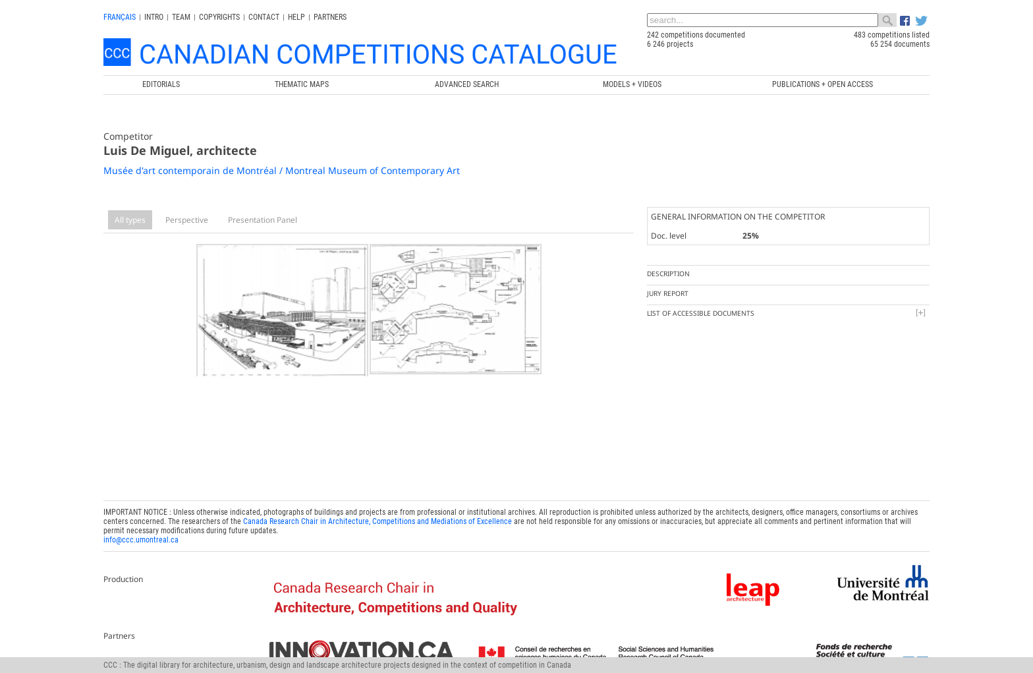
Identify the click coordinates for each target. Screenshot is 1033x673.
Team (181, 17)
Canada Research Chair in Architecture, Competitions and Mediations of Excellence (377, 518)
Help (296, 17)
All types (130, 219)
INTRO (153, 17)
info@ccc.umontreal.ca (141, 536)
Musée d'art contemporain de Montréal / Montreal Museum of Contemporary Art (281, 170)
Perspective (186, 219)
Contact (263, 17)
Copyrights (219, 17)
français (119, 17)
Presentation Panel (262, 219)
